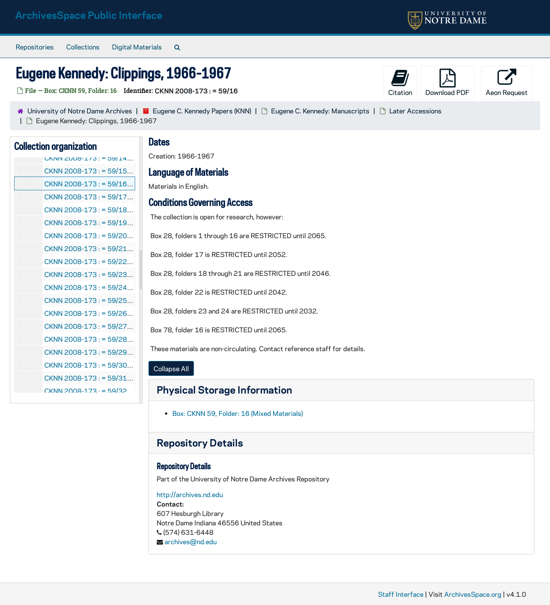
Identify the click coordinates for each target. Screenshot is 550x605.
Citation (400, 83)
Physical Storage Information (224, 389)
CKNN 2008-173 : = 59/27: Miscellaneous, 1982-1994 (128, 326)
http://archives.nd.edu (190, 494)
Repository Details (200, 442)
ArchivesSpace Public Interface (88, 14)
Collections (83, 46)
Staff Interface (400, 594)
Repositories (35, 46)
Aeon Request (507, 83)
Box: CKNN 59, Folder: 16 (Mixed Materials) (237, 413)
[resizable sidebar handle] (140, 270)
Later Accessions (415, 110)
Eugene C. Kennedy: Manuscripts (320, 110)
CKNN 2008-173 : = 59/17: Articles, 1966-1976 (119, 196)
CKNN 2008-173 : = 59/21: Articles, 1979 (109, 248)
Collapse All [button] (171, 368)
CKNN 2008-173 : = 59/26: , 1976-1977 (112, 313)
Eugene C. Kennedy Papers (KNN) (202, 110)
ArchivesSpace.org (472, 594)
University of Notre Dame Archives (79, 110)
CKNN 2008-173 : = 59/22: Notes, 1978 (106, 261)
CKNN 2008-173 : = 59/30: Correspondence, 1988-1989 (132, 365)
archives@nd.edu (191, 541)
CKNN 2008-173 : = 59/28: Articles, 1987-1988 (119, 339)
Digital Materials (137, 46)
